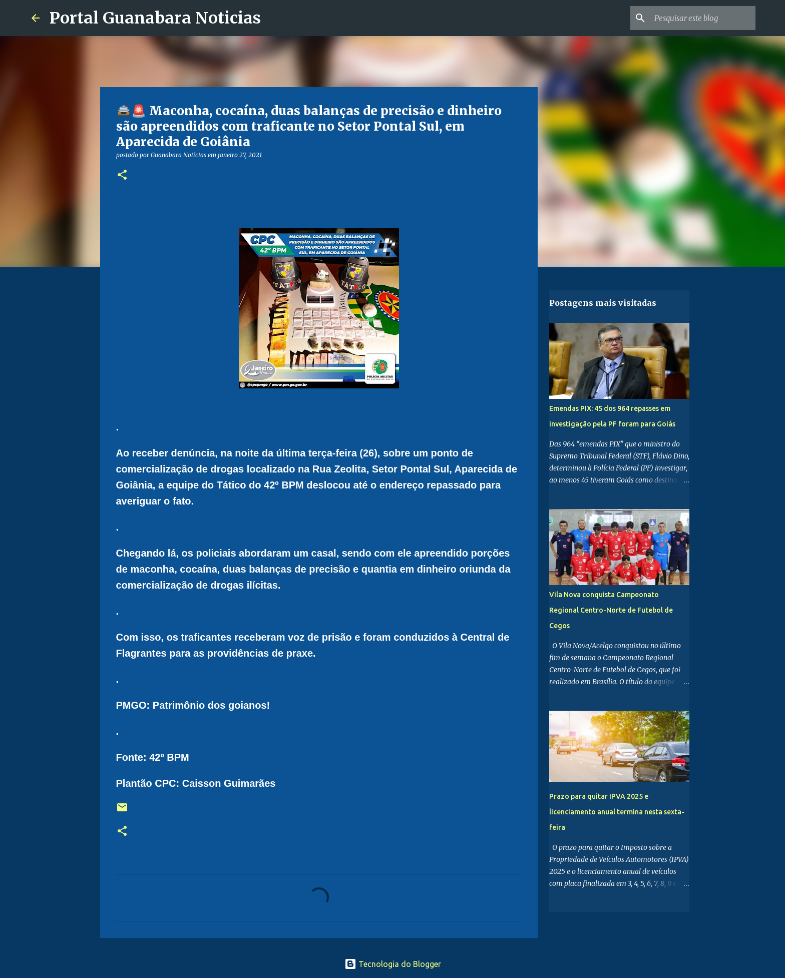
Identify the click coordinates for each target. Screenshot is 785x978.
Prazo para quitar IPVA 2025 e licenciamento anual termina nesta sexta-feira (616, 811)
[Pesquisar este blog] (702, 18)
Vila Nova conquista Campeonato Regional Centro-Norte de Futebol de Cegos (611, 610)
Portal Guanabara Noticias (155, 18)
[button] (122, 175)
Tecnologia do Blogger (392, 963)
